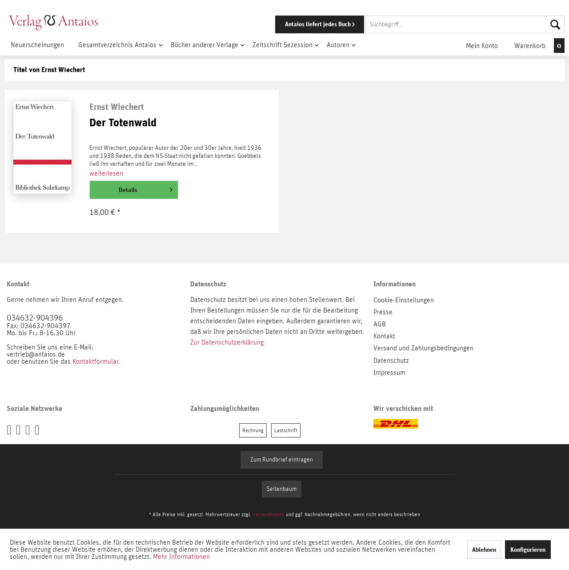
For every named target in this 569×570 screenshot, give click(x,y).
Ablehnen (484, 549)
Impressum (389, 372)
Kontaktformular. (96, 361)
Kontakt (384, 336)
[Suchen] (555, 24)
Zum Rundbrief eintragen (281, 460)
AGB (379, 324)
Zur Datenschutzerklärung (227, 342)
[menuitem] (408, 24)
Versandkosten (268, 514)
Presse (383, 312)
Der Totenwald (122, 123)
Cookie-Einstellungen (403, 300)
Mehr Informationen (181, 556)
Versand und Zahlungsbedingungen (423, 348)
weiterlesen (106, 173)
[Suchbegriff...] (465, 24)
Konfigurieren (527, 549)
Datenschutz (391, 360)
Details (145, 188)
